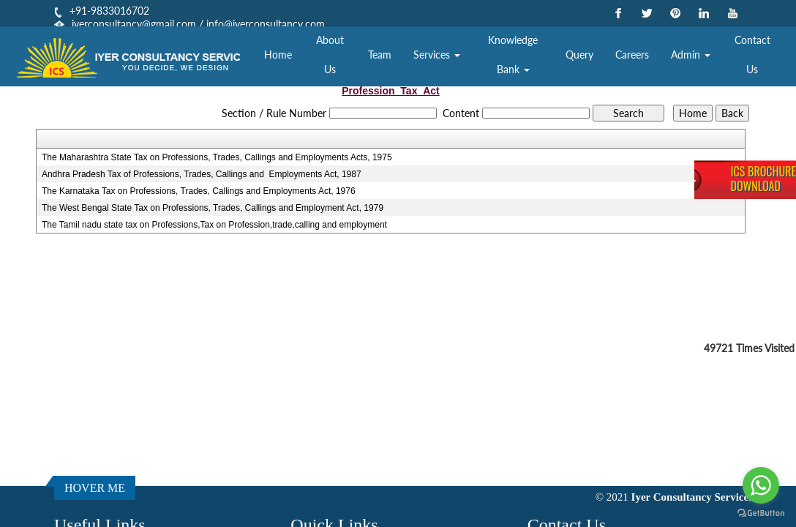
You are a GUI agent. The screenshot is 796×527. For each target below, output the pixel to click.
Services (436, 54)
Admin (690, 54)
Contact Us (752, 54)
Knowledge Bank (513, 54)
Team (379, 54)
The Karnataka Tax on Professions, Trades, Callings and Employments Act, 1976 (199, 191)
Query (579, 54)
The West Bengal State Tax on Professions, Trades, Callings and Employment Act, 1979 (212, 208)
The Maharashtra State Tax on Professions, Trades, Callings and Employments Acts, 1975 (217, 157)
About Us (330, 54)
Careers (632, 54)
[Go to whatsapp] (761, 485)
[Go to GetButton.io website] (760, 513)
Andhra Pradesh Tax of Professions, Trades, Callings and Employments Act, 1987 (201, 174)
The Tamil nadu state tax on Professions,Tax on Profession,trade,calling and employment (214, 225)
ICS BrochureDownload (763, 178)
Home (278, 54)
